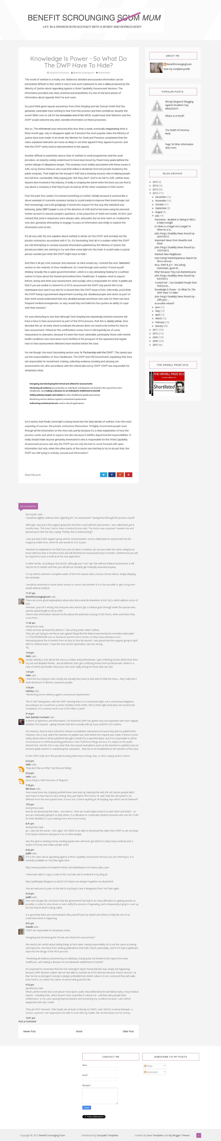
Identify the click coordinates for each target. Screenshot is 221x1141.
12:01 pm (30, 1017)
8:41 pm (30, 823)
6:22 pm (30, 760)
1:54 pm (30, 687)
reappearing (112, 128)
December (161, 196)
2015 (155, 181)
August (159, 211)
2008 (155, 340)
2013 (155, 189)
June (157, 307)
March (159, 318)
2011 (155, 329)
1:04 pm (30, 652)
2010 (155, 333)
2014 (155, 185)
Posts (148, 1066)
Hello (28, 656)
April (157, 314)
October (159, 204)
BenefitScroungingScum (38, 596)
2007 (155, 344)
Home (79, 1031)
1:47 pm (30, 671)
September (161, 208)
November (161, 200)
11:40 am (30, 622)
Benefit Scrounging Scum (52, 1135)
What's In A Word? (174, 115)
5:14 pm (30, 713)
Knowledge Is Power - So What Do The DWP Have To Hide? (175, 291)
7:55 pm (30, 804)
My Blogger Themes (179, 1135)
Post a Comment (27, 1021)
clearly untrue (114, 321)
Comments (151, 1072)
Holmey (30, 690)
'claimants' (124, 262)
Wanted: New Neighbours (168, 254)
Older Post (128, 1031)
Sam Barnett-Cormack (37, 717)
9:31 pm (30, 923)
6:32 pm (30, 984)
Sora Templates (155, 1135)
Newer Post (29, 1031)
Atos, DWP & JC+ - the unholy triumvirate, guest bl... (170, 266)
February (160, 322)
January (159, 325)
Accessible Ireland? (164, 303)
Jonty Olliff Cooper (45, 209)
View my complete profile (177, 68)
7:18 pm (30, 785)
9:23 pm (30, 893)
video (108, 83)
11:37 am (30, 593)
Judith (28, 853)
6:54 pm (30, 773)
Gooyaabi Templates (107, 1135)
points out (126, 280)
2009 (155, 337)
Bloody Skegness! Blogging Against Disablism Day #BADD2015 (179, 105)
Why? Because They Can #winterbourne (175, 271)
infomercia (44, 128)
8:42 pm (30, 849)
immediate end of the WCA (75, 115)
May (157, 310)
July (157, 215)
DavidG (29, 926)
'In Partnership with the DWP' (96, 352)
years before (117, 160)
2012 (155, 193)
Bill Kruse (30, 788)
